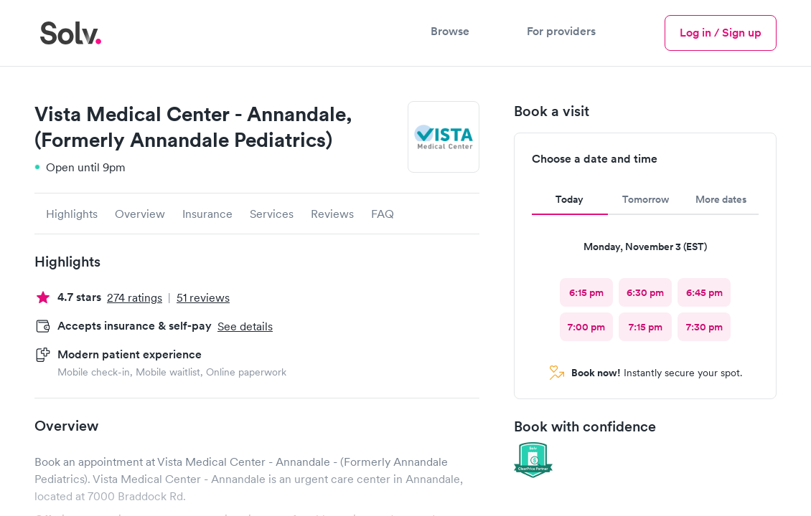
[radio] (586, 292)
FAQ (382, 213)
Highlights (72, 213)
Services (272, 213)
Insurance (207, 213)
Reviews (332, 213)
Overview (140, 213)
